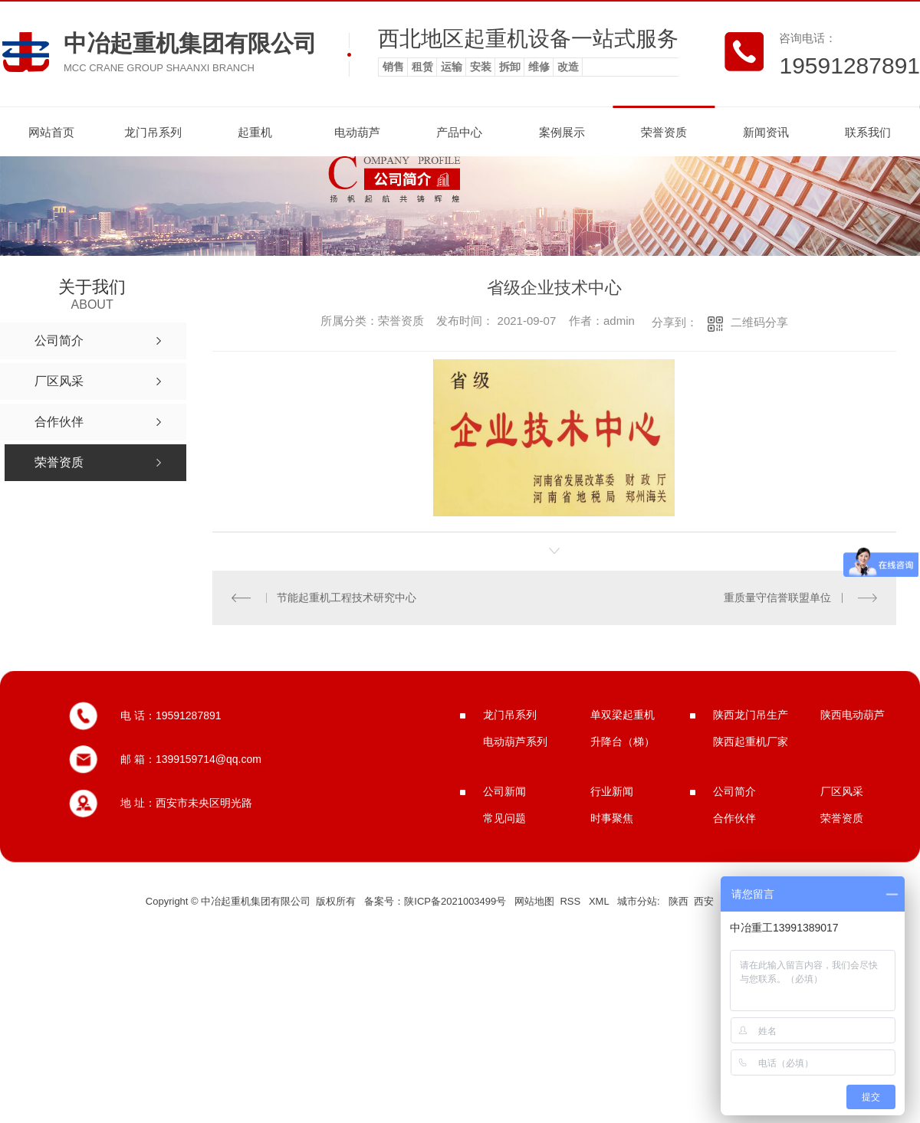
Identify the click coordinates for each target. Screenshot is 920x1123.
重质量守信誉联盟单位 (777, 597)
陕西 (678, 901)
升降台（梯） (622, 741)
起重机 (255, 132)
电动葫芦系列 (515, 741)
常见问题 (504, 818)
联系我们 (868, 132)
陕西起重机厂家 (750, 741)
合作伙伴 (734, 818)
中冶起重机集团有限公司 (190, 43)
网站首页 (51, 132)
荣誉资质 (664, 132)
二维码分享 (759, 322)
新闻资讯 (766, 132)
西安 (704, 901)
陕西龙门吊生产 (750, 715)
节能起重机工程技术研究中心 (346, 597)
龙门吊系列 (153, 132)
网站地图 (534, 901)
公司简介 (734, 791)
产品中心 (459, 132)
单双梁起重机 (622, 715)
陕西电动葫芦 (852, 715)
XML (600, 901)
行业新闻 (611, 791)
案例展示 (562, 132)
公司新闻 (504, 791)
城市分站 (637, 901)
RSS (571, 901)
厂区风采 (841, 791)
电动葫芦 (357, 132)
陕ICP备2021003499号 (455, 901)
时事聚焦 (611, 818)
